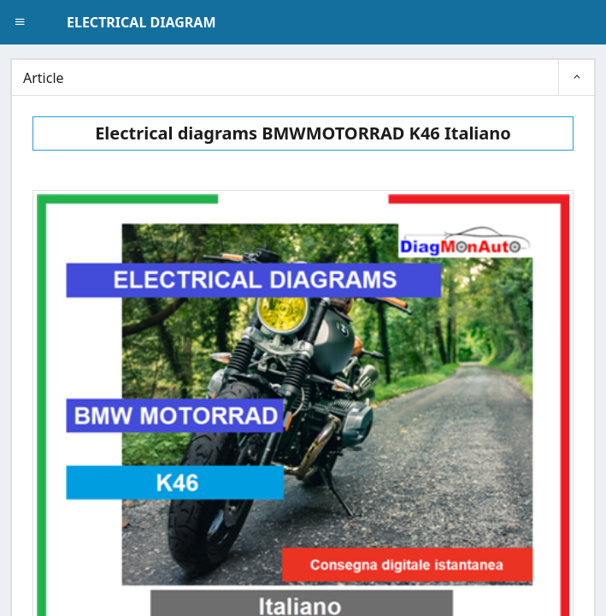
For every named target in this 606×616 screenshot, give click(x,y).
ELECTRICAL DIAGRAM (141, 22)
